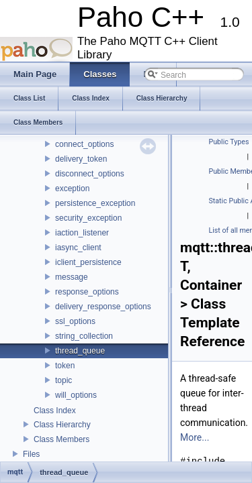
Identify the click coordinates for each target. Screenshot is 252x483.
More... (194, 437)
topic (63, 380)
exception (72, 188)
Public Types (229, 142)
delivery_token (81, 159)
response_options (87, 292)
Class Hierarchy (62, 424)
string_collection (84, 336)
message (71, 277)
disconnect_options (89, 173)
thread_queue (80, 351)
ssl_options (75, 321)
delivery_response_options (103, 306)
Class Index (55, 410)
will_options (76, 395)
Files (31, 454)
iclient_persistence (88, 262)
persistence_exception (95, 203)
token (65, 365)
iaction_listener (82, 232)
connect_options (84, 144)
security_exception (88, 218)
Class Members (61, 439)
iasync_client (78, 247)
